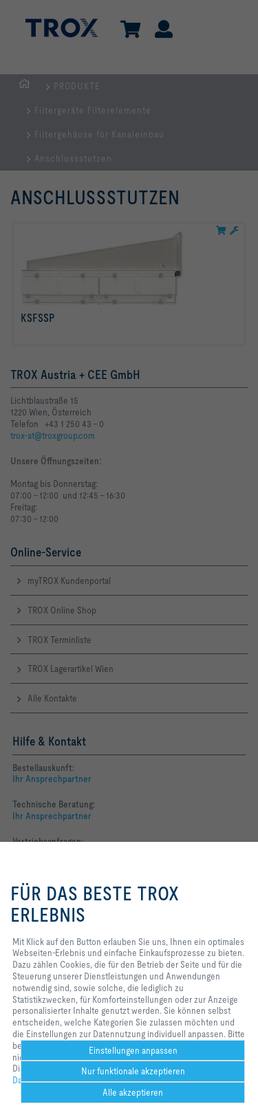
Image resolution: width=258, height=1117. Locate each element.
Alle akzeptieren (133, 1092)
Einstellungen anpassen (133, 1050)
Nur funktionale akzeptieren (133, 1070)
